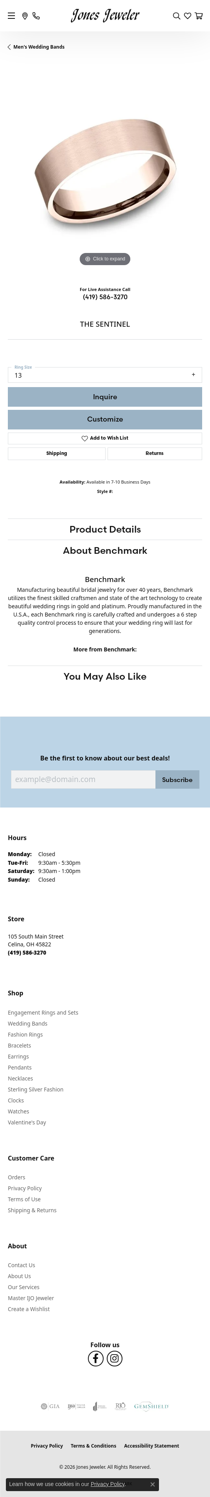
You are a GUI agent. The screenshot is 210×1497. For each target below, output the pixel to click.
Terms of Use (24, 1199)
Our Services (24, 1287)
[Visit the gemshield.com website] (151, 1406)
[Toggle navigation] (11, 16)
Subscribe (177, 780)
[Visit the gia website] (50, 1406)
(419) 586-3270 (105, 297)
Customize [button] (105, 419)
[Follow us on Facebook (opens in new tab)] (96, 1358)
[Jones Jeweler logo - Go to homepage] (105, 16)
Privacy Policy (25, 1188)
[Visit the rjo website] (120, 1406)
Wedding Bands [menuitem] (27, 1023)
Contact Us (21, 1265)
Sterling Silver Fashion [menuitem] (36, 1089)
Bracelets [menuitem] (19, 1045)
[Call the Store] (27, 952)
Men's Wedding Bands (39, 47)
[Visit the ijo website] (76, 1406)
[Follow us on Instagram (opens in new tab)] (114, 1358)
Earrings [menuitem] (18, 1056)
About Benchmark (105, 550)
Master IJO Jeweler (31, 1298)
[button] (176, 16)
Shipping (56, 453)
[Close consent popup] (152, 1484)
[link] (25, 16)
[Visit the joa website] (100, 1406)
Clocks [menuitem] (16, 1100)
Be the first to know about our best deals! (105, 758)
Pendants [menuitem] (19, 1067)
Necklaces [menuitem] (20, 1078)
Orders (16, 1177)
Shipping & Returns (32, 1210)
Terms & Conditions (93, 1445)
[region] (105, 171)
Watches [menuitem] (18, 1111)
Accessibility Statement (151, 1445)
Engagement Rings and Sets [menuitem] (43, 1012)
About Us (19, 1276)
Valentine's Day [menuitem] (27, 1122)
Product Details (105, 529)
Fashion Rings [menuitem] (25, 1034)
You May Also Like (105, 676)
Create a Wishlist (29, 1309)
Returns (155, 453)
